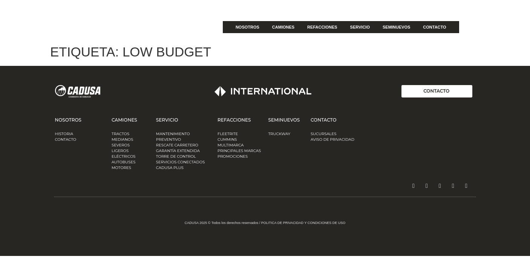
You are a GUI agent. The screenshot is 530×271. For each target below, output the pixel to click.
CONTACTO (434, 27)
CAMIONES (283, 27)
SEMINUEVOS (396, 27)
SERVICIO (360, 27)
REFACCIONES (322, 27)
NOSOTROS (247, 27)
